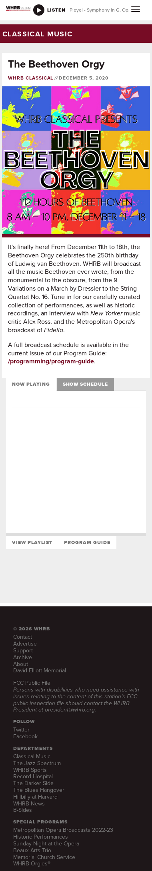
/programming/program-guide (51, 361)
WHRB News (29, 803)
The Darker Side (33, 783)
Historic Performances (40, 837)
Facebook (25, 736)
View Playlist (32, 542)
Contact (22, 637)
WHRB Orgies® (31, 863)
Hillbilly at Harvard (35, 797)
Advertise (25, 644)
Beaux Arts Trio (32, 850)
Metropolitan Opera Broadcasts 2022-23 (63, 830)
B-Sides (22, 810)
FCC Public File (31, 683)
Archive (22, 657)
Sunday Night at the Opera (46, 843)
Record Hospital (33, 776)
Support (23, 650)
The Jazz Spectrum (37, 763)
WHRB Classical (30, 78)
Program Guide (87, 542)
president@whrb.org (70, 710)
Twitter (21, 730)
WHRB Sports (30, 770)
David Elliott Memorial (39, 670)
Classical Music (31, 756)
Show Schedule (85, 384)
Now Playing (31, 384)
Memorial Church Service (44, 857)
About (20, 664)
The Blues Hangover (38, 790)
